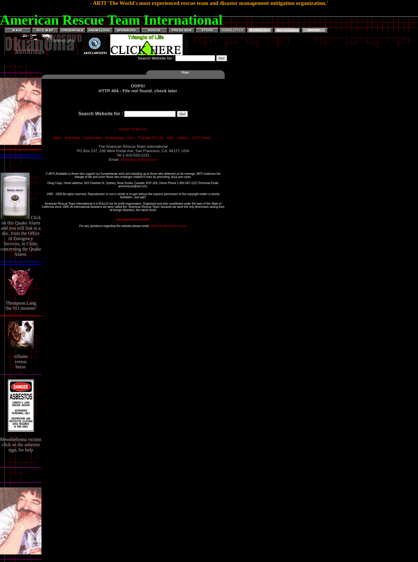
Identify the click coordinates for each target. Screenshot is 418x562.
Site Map (72, 138)
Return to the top (133, 129)
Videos (183, 138)
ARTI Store (201, 138)
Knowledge (114, 138)
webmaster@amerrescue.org (168, 226)
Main (58, 138)
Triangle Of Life (150, 138)
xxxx (131, 138)
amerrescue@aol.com (138, 159)
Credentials (92, 138)
